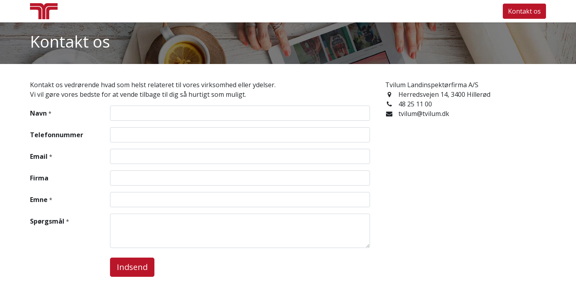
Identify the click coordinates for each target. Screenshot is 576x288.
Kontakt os (524, 11)
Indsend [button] (132, 267)
